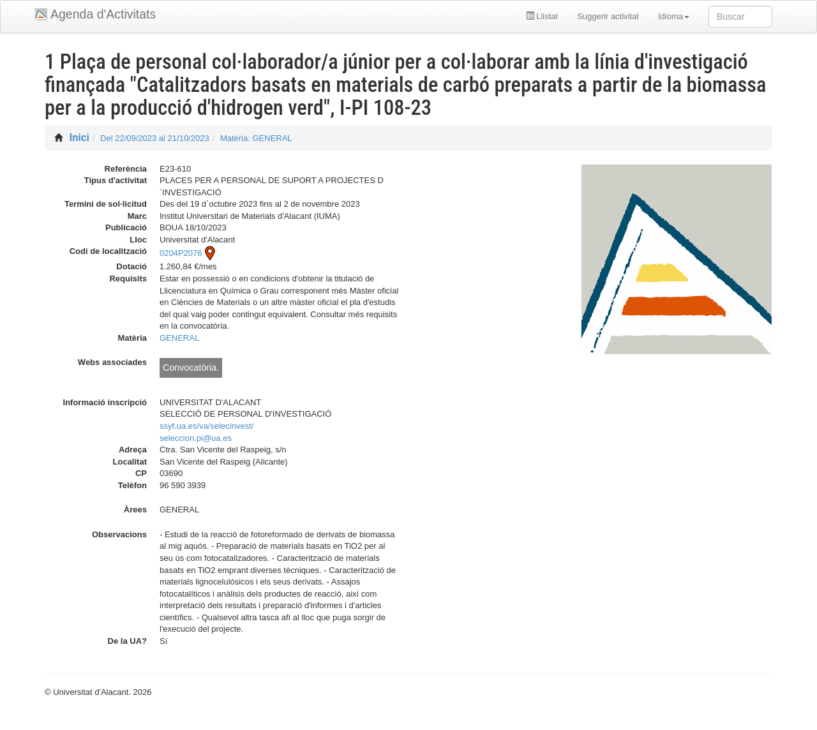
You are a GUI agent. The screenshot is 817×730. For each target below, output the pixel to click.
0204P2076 (189, 253)
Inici (79, 137)
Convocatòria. (191, 367)
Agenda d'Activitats (103, 14)
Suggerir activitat (608, 16)
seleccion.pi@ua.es (196, 438)
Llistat (542, 16)
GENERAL (179, 338)
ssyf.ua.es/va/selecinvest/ (206, 426)
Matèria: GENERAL (256, 138)
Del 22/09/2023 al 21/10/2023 (154, 138)
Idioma (673, 16)
